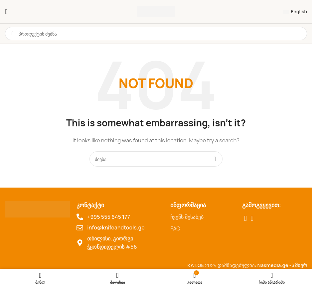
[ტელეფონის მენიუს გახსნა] (6, 11)
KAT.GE (195, 265)
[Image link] (37, 208)
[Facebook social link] (245, 218)
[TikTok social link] (252, 218)
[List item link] (202, 217)
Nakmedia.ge (272, 265)
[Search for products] (156, 159)
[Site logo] (156, 11)
